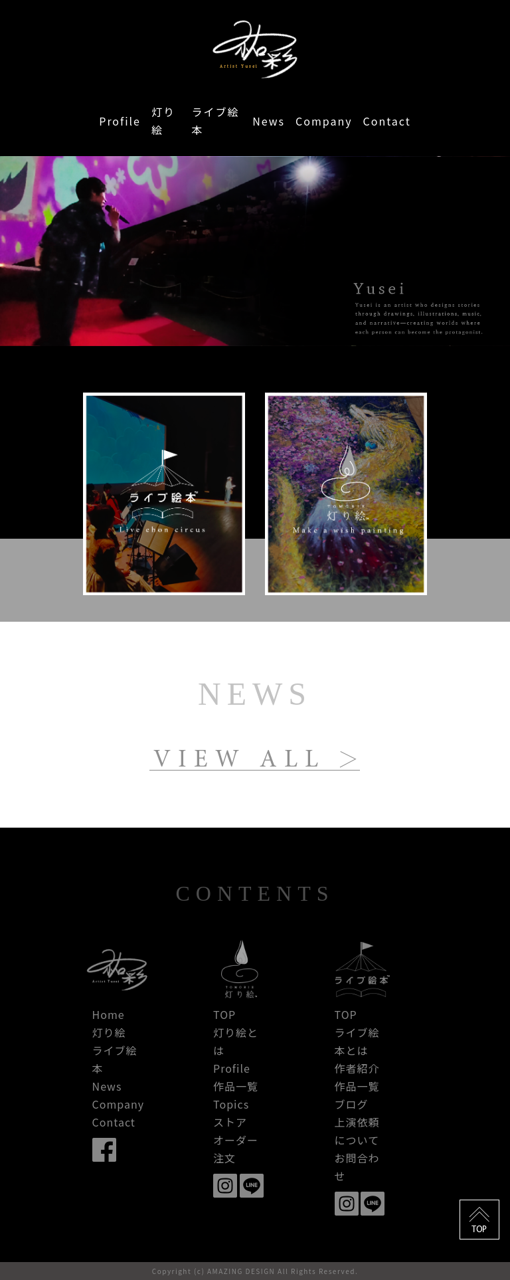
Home (108, 1014)
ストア (230, 1122)
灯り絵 (163, 120)
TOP (224, 1014)
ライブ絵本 (216, 120)
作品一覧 (235, 1086)
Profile (120, 121)
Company (324, 121)
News (268, 121)
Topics (231, 1104)
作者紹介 (357, 1068)
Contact (387, 121)
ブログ (352, 1104)
